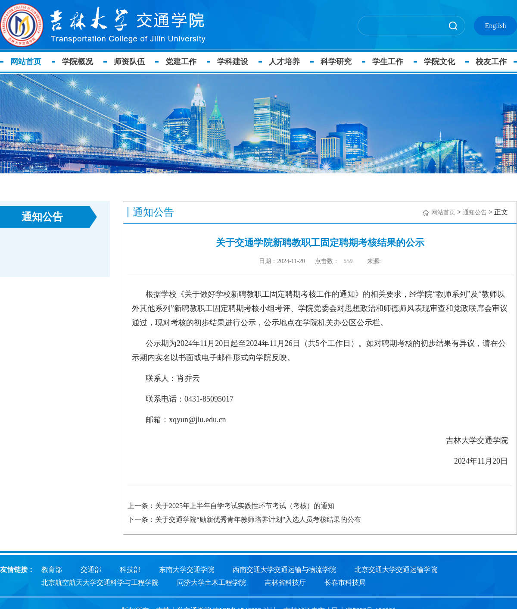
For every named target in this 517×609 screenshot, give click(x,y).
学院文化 (439, 61)
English (495, 25)
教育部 (51, 568)
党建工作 (180, 61)
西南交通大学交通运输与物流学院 (284, 568)
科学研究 (336, 61)
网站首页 (25, 61)
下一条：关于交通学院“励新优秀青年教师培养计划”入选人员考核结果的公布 (244, 519)
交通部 (91, 568)
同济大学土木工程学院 (211, 581)
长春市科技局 (345, 581)
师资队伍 (129, 61)
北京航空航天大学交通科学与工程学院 (100, 581)
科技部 (130, 568)
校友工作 (491, 61)
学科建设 (232, 61)
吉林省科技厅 (285, 581)
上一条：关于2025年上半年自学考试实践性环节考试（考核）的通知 (231, 505)
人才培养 (284, 61)
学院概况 (77, 61)
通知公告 (475, 212)
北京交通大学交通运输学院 (396, 568)
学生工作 (387, 61)
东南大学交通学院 (186, 568)
